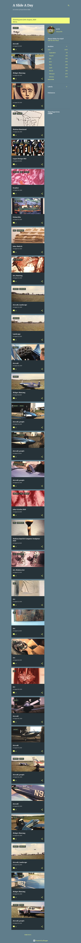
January (51, 77)
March (51, 71)
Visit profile (59, 31)
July (50, 59)
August (51, 55)
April (50, 68)
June (50, 62)
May (50, 65)
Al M (58, 29)
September (52, 52)
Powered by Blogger (40, 940)
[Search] (69, 5)
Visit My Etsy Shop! (53, 40)
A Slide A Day (23, 5)
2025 (49, 49)
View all (15, 21)
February (52, 74)
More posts (28, 934)
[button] (42, 49)
